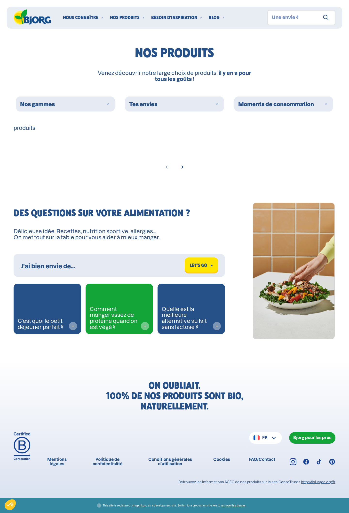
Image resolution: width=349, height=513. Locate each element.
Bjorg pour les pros (312, 437)
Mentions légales (57, 461)
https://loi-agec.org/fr (318, 482)
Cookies (221, 459)
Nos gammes (65, 104)
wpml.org (141, 505)
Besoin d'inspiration (174, 17)
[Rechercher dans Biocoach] (100, 265)
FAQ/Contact (262, 459)
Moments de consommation (283, 104)
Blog (214, 17)
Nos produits (125, 17)
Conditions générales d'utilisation (170, 461)
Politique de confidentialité (107, 461)
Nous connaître (80, 17)
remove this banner (233, 505)
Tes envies (174, 104)
